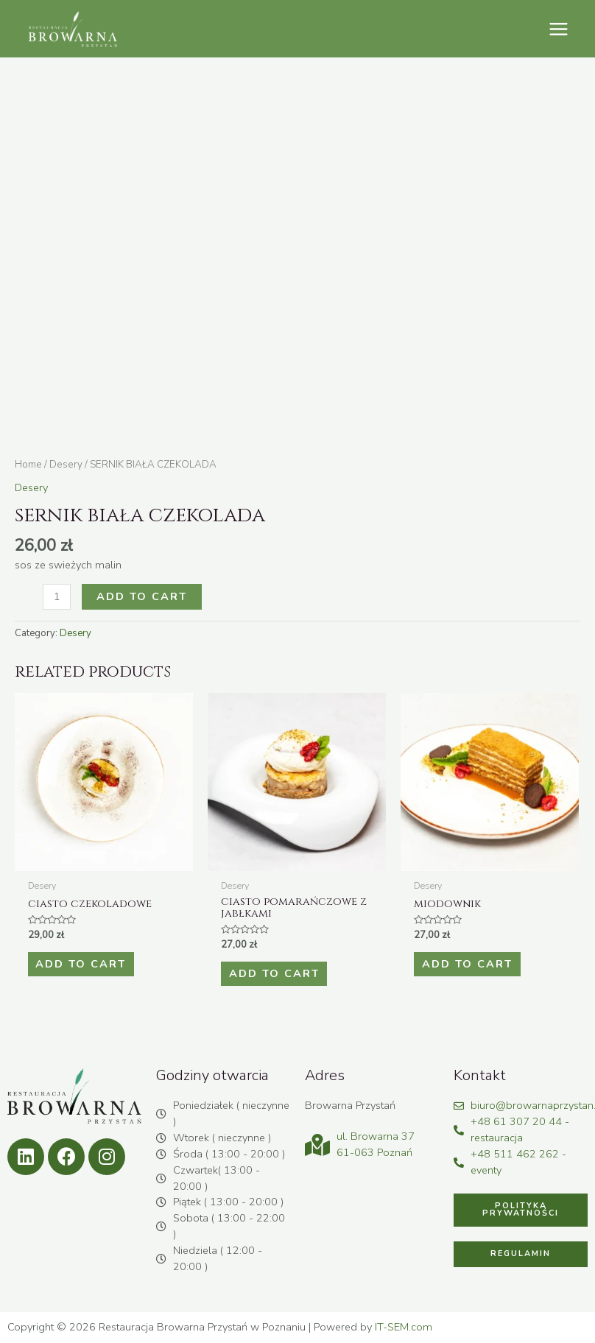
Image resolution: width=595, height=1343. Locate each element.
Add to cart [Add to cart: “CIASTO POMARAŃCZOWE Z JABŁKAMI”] (273, 973)
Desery (65, 464)
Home (28, 464)
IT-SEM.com (403, 1326)
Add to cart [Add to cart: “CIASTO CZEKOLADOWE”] (80, 963)
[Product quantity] (57, 597)
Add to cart (141, 596)
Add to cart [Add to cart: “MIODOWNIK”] (466, 963)
